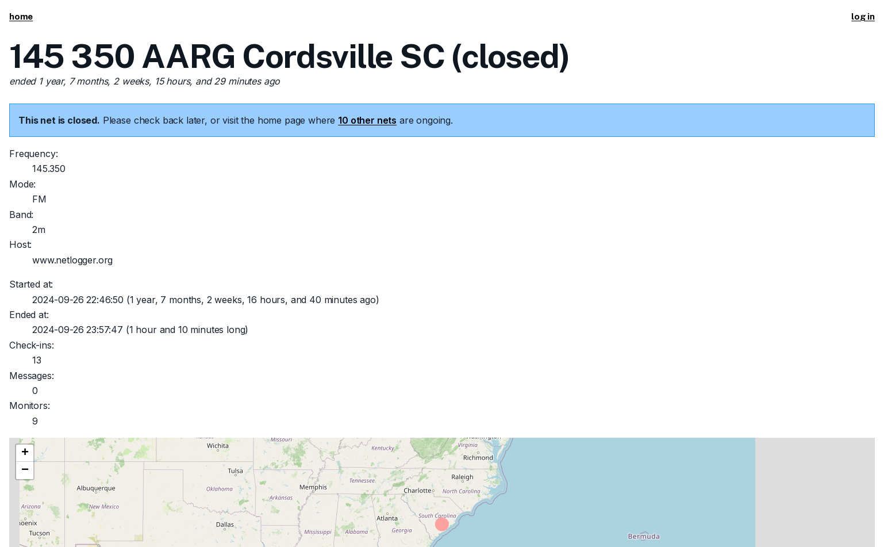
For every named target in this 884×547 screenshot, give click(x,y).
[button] (24, 453)
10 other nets (367, 120)
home (21, 16)
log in (863, 16)
